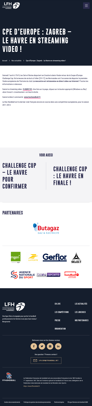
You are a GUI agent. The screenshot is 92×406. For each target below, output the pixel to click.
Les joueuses (80, 312)
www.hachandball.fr (32, 97)
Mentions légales (59, 402)
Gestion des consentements (12, 402)
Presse (57, 320)
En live (58, 304)
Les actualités (81, 304)
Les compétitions (62, 312)
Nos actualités (16, 61)
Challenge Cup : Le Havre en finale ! (70, 176)
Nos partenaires (82, 320)
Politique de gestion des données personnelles (37, 402)
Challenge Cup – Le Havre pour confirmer (19, 175)
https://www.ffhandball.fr (31, 386)
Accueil (4, 61)
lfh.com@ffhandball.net (45, 360)
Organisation (60, 329)
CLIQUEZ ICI (27, 89)
